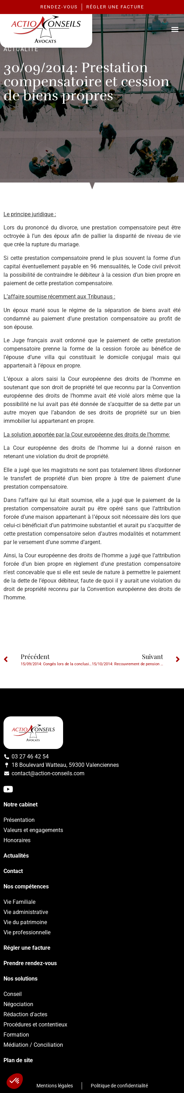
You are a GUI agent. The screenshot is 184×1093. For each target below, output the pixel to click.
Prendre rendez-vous (30, 963)
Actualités (16, 855)
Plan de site (18, 1060)
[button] (174, 29)
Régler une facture (27, 947)
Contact (13, 871)
